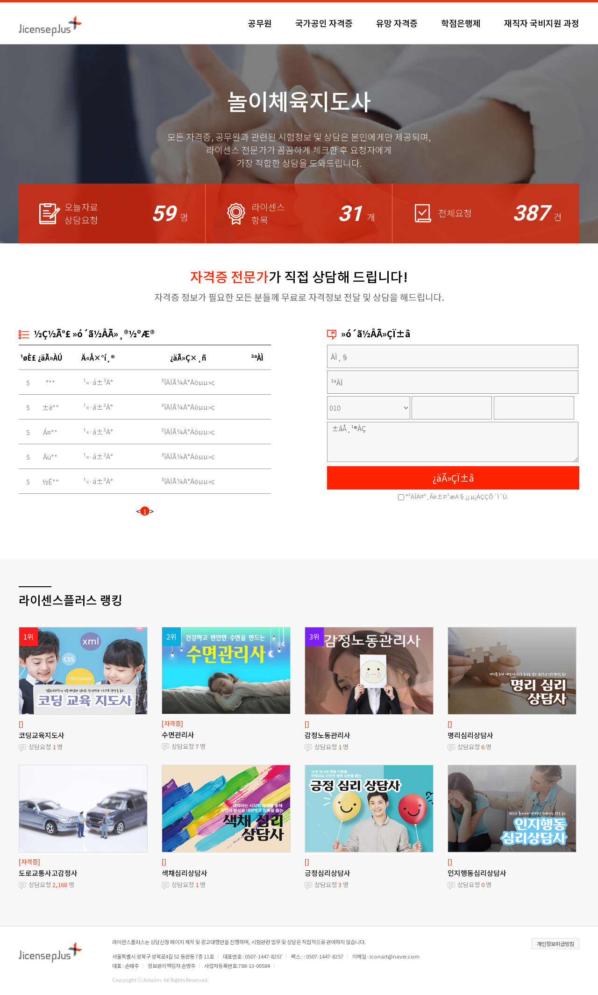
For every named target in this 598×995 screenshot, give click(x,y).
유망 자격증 (397, 23)
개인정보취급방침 (555, 943)
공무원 (260, 23)
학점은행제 (461, 23)
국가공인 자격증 (324, 23)
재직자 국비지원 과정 (541, 23)
